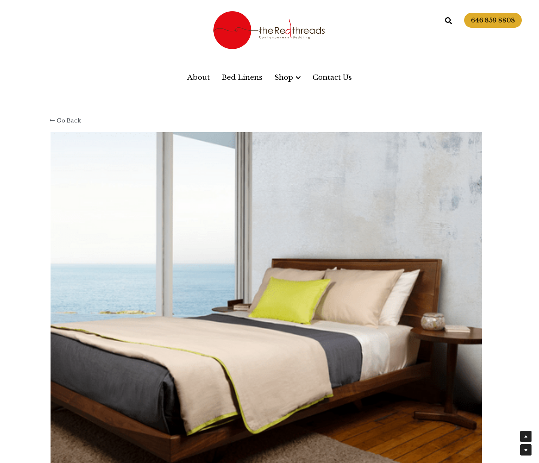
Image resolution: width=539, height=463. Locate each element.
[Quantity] (408, 237)
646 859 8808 (493, 20)
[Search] (448, 21)
